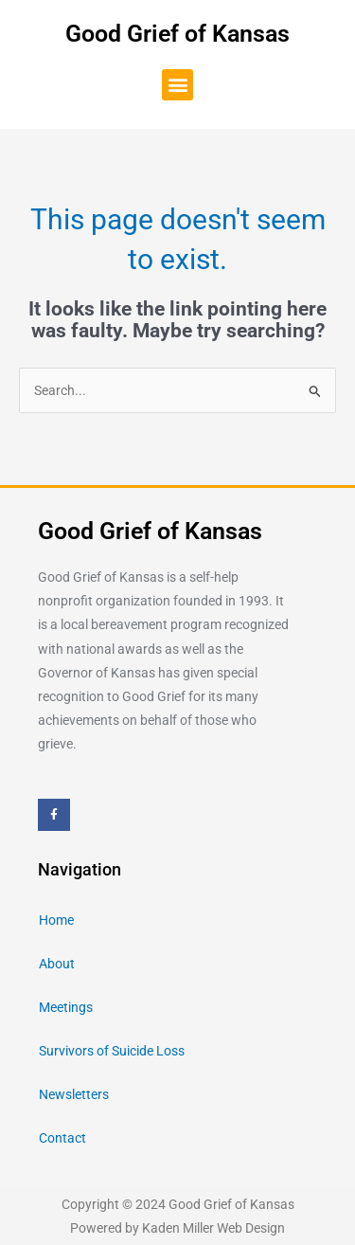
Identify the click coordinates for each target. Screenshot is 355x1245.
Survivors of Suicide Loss (112, 1050)
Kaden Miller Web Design (213, 1228)
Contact (62, 1138)
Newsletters (74, 1094)
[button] (177, 84)
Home (56, 920)
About (57, 963)
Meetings (66, 1007)
